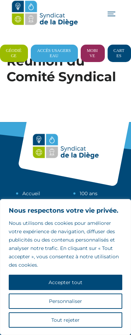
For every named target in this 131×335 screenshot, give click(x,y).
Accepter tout (65, 282)
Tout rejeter (65, 320)
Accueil (31, 193)
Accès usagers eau (54, 53)
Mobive (92, 53)
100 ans (88, 193)
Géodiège (14, 53)
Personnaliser (65, 301)
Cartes (119, 53)
